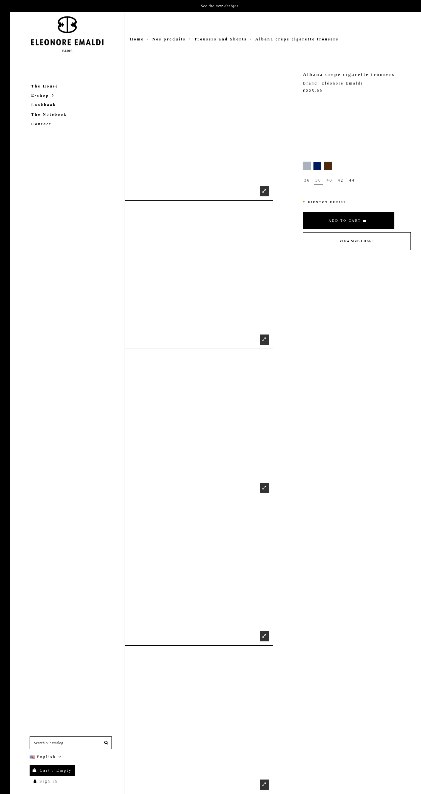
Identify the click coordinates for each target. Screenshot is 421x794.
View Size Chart (356, 241)
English (46, 757)
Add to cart (348, 220)
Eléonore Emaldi (342, 83)
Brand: (311, 83)
